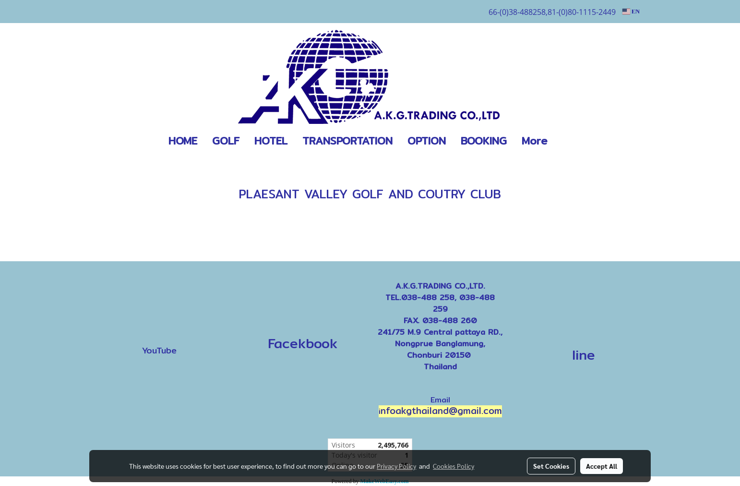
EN (631, 11)
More (535, 141)
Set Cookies (551, 466)
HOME (182, 141)
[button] (569, 141)
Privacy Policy (396, 466)
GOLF (225, 141)
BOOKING (484, 141)
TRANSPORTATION (347, 141)
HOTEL (270, 141)
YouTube (159, 350)
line (583, 354)
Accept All (601, 466)
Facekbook (299, 343)
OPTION (426, 141)
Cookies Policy (453, 466)
